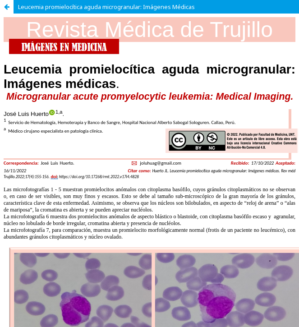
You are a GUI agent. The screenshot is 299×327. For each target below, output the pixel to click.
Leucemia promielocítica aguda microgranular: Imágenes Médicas (106, 7)
